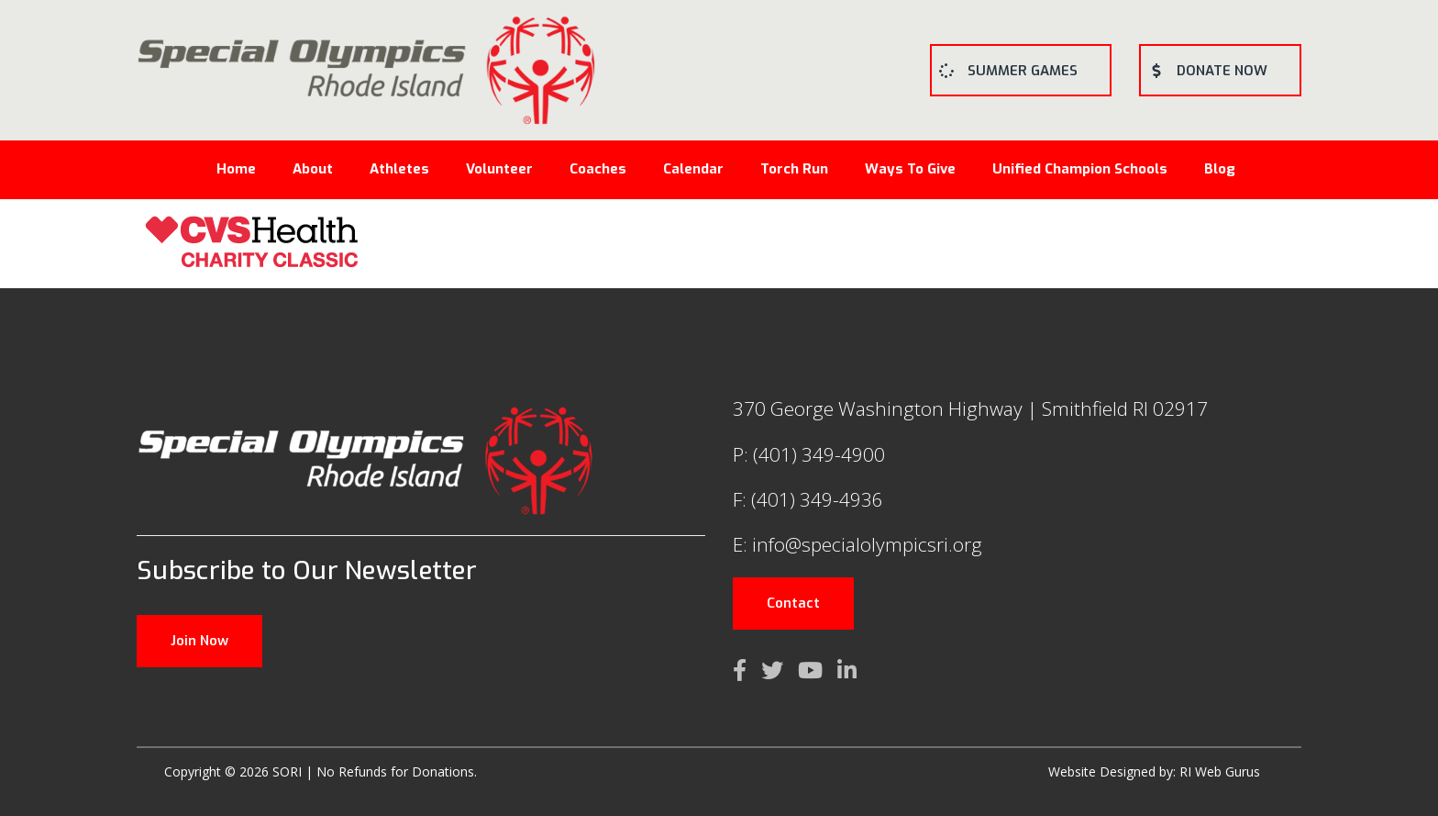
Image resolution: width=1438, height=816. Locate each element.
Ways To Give (910, 169)
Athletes (399, 169)
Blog (1219, 169)
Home (236, 169)
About (313, 169)
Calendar (693, 169)
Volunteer (499, 169)
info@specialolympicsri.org (867, 544)
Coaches (598, 169)
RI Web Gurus (1219, 771)
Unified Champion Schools (1079, 169)
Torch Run (794, 169)
